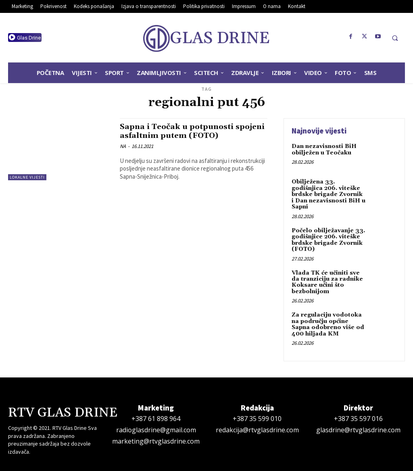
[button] (395, 38)
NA (123, 145)
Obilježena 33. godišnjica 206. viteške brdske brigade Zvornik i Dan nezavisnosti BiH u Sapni (328, 194)
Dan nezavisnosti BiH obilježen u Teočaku (324, 149)
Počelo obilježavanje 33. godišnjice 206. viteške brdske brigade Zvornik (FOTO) (328, 239)
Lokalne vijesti (27, 177)
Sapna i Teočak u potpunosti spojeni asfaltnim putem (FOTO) (186, 131)
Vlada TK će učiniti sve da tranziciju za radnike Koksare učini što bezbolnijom (327, 282)
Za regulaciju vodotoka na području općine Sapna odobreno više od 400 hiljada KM (328, 324)
